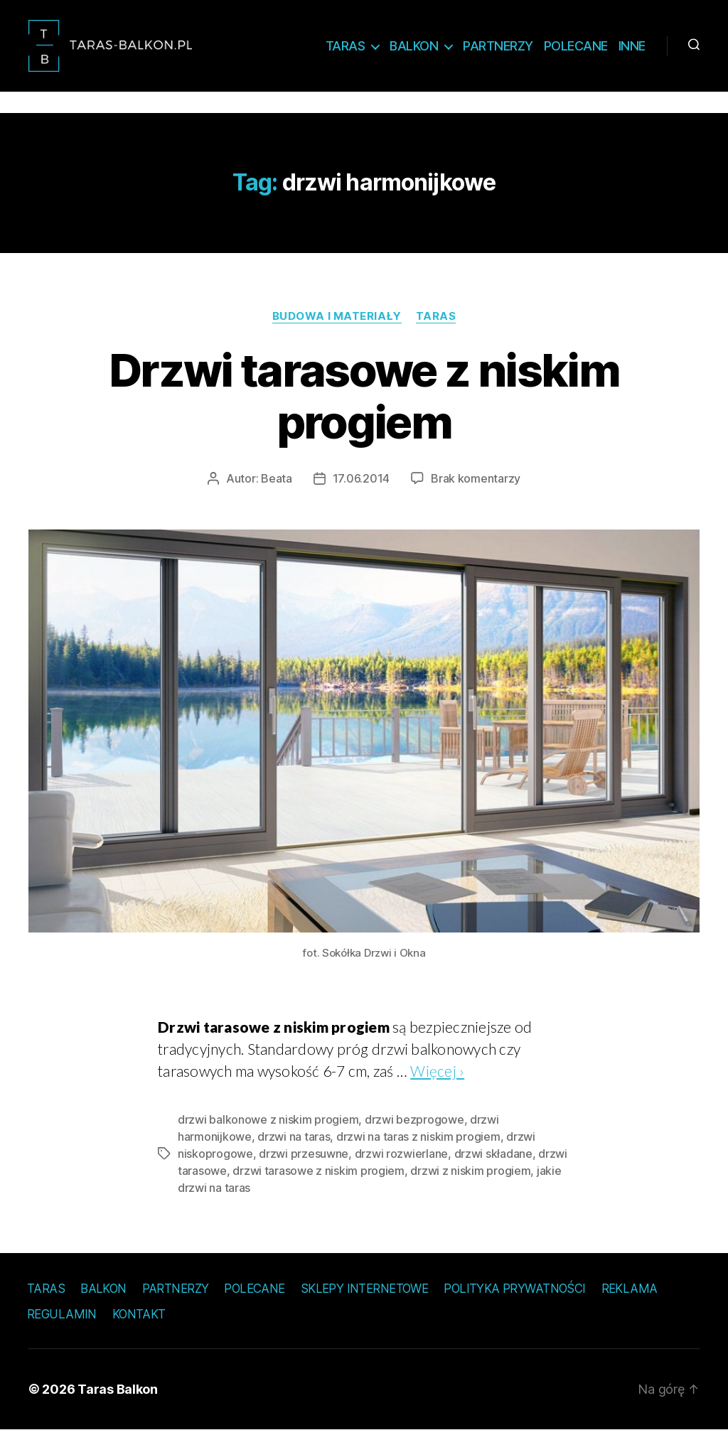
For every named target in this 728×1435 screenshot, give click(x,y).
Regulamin (62, 1319)
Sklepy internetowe (365, 1293)
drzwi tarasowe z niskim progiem (318, 1175)
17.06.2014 (361, 483)
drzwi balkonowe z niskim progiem (268, 1124)
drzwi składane (493, 1158)
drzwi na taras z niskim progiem (418, 1141)
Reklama (629, 1293)
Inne (632, 48)
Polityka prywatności (514, 1293)
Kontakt (139, 1319)
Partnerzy (498, 48)
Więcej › (437, 1075)
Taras (345, 48)
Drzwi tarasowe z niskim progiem (364, 401)
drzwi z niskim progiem (470, 1175)
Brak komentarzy (475, 483)
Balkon (414, 48)
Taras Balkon (117, 1394)
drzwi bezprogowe (414, 1124)
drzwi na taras (293, 1141)
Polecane (576, 48)
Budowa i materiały (337, 320)
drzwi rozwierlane (401, 1158)
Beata (276, 483)
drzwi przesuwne (303, 1158)
